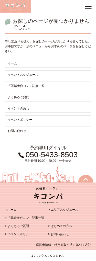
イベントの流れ (18, 108)
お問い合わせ (17, 131)
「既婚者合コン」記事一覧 (26, 86)
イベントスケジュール (23, 74)
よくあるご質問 (18, 97)
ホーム (12, 63)
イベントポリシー (20, 119)
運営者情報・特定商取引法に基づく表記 (63, 244)
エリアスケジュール (64, 209)
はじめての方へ (61, 226)
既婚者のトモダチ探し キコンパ (15, 6)
